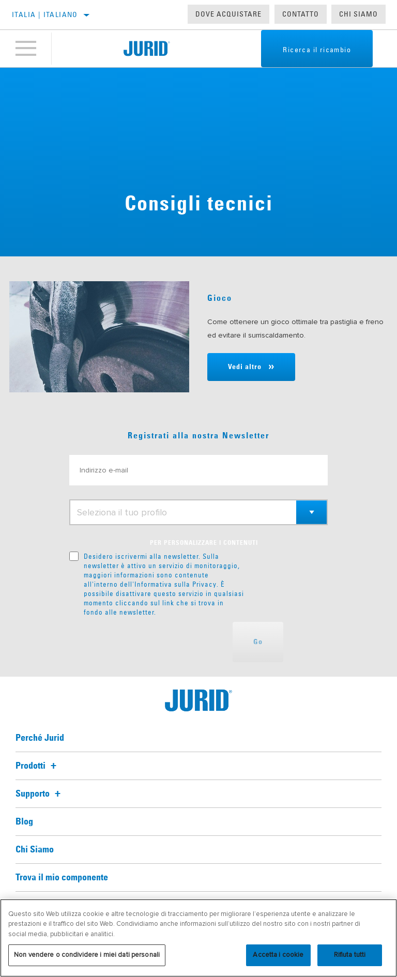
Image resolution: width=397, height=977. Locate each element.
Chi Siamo (358, 14)
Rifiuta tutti (350, 955)
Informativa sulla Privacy (175, 584)
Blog (24, 822)
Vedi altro (245, 367)
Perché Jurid (40, 738)
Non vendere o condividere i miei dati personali (87, 955)
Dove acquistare (228, 14)
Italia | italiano (45, 14)
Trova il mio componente (62, 877)
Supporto (40, 794)
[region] (198, 938)
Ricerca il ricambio (317, 49)
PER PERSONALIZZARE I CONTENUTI (204, 543)
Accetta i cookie (278, 955)
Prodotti (37, 766)
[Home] (146, 48)
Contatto (300, 14)
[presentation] (147, 642)
